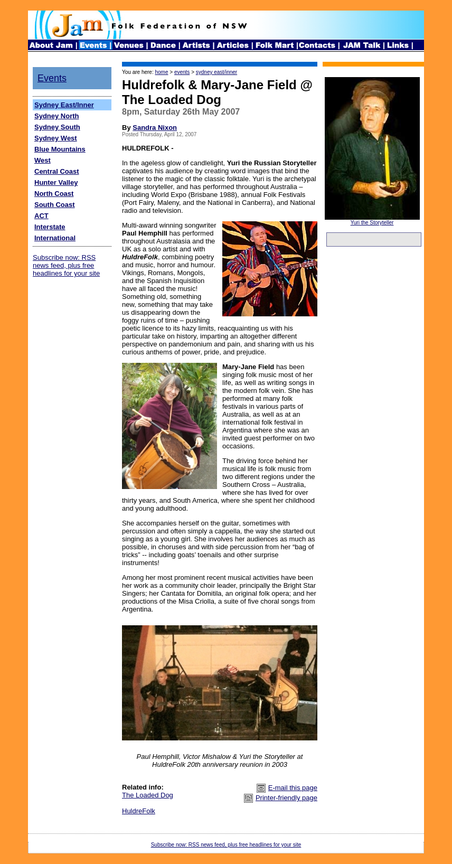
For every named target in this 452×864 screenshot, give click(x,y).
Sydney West (55, 138)
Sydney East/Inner (64, 105)
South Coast (54, 205)
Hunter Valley (56, 182)
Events (52, 78)
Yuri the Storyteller (372, 223)
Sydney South (57, 127)
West (42, 160)
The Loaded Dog (147, 795)
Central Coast (56, 171)
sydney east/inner (216, 72)
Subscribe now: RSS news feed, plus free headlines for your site (66, 265)
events (182, 72)
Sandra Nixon (155, 128)
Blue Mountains (60, 149)
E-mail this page (292, 788)
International (55, 238)
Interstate (49, 227)
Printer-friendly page (286, 798)
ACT (41, 216)
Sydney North (56, 116)
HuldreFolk (138, 811)
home (161, 72)
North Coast (53, 194)
